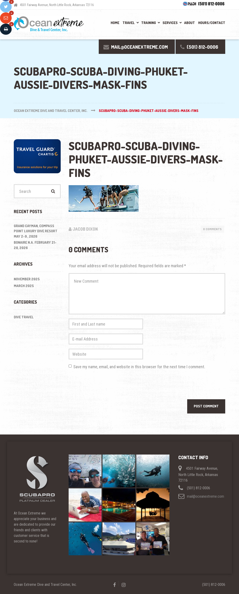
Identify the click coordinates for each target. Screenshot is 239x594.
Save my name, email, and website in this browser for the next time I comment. (139, 366)
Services (170, 23)
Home (115, 23)
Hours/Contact (211, 23)
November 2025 (27, 279)
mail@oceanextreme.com (205, 496)
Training (148, 23)
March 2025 (24, 286)
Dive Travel (24, 317)
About (189, 23)
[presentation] (104, 385)
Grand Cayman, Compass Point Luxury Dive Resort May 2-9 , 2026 (35, 231)
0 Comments (212, 229)
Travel (129, 23)
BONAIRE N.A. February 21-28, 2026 (35, 245)
